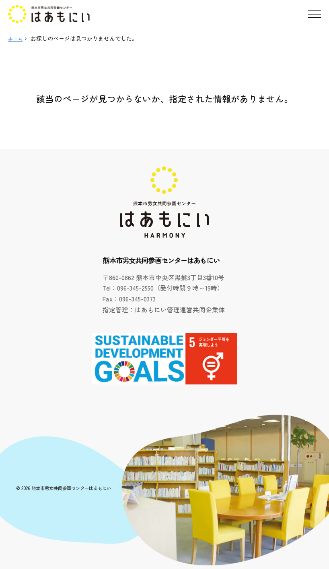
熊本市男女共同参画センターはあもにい (71, 488)
